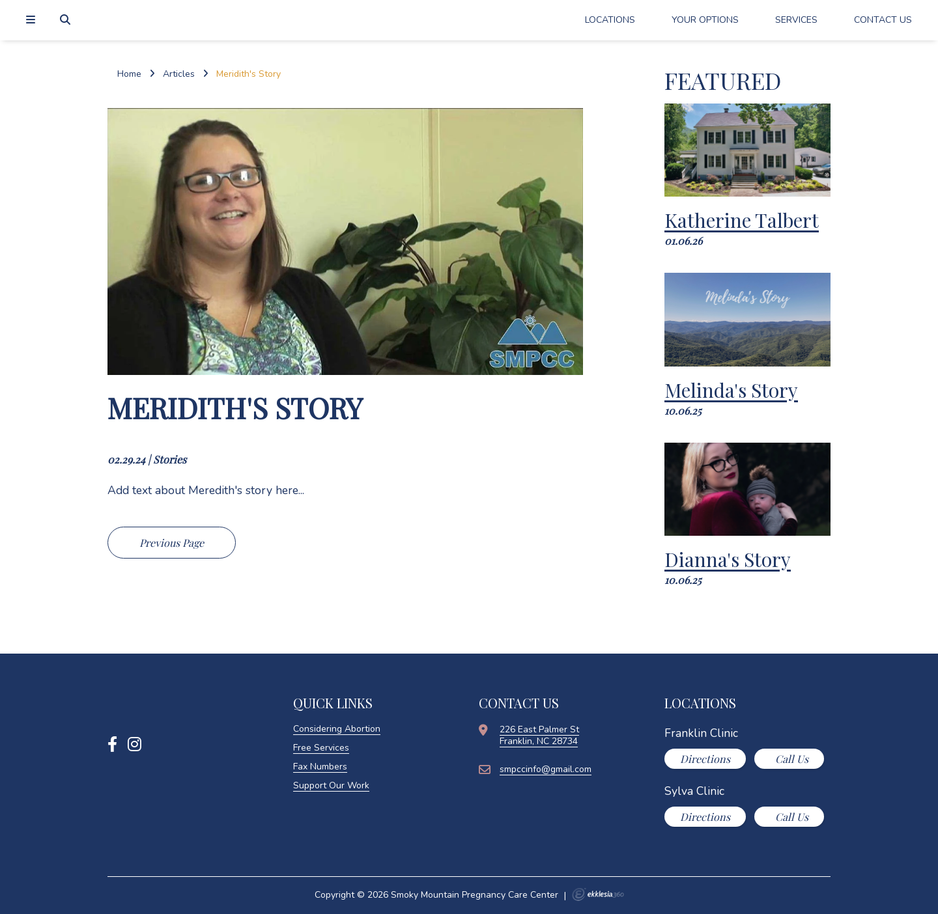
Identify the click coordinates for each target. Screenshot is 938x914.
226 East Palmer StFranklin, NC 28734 (539, 735)
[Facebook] (112, 744)
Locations (610, 20)
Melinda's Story (731, 390)
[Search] (66, 19)
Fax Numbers (320, 766)
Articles (179, 74)
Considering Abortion (336, 729)
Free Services (321, 747)
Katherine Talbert (741, 220)
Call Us (790, 759)
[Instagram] (134, 744)
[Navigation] (32, 19)
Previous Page (171, 542)
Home (129, 74)
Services (796, 20)
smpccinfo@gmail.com (545, 769)
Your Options (705, 20)
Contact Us (883, 20)
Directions (705, 759)
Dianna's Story (727, 559)
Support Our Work (331, 785)
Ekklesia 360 (598, 894)
